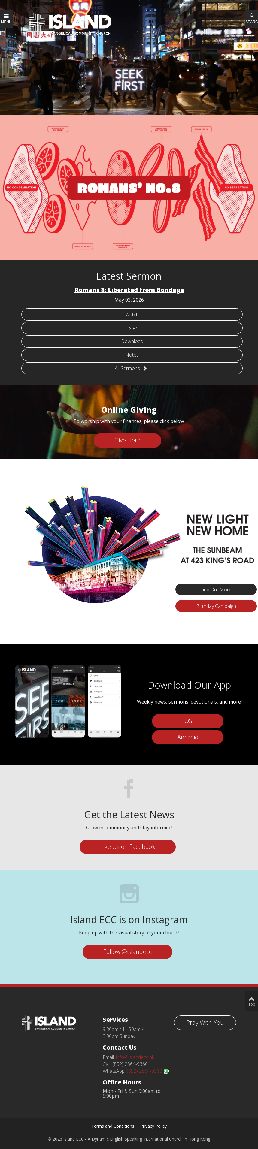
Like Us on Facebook (127, 847)
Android (188, 737)
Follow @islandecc (127, 952)
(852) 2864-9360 (148, 1071)
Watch (132, 314)
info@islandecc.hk (135, 1057)
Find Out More (216, 589)
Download (132, 341)
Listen (132, 328)
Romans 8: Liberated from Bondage (129, 290)
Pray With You (205, 1022)
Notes (132, 354)
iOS (187, 721)
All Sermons (131, 368)
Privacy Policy (153, 1126)
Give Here (127, 440)
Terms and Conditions (112, 1126)
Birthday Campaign (216, 606)
